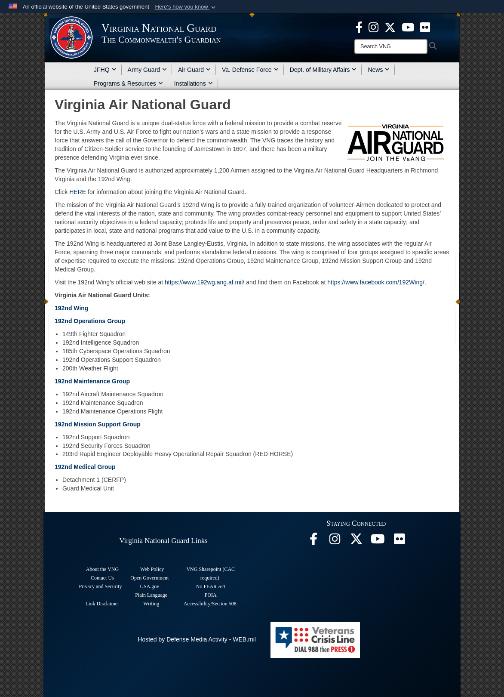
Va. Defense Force (250, 69)
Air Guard (194, 69)
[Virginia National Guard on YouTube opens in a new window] (408, 26)
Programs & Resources (128, 83)
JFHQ (105, 69)
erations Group (103, 321)
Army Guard (147, 69)
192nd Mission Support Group (98, 424)
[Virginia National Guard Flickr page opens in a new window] (425, 26)
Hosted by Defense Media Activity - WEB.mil (197, 639)
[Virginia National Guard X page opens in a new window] (390, 26)
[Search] (390, 46)
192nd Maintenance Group (92, 381)
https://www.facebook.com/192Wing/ (375, 282)
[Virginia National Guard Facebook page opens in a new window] (359, 26)
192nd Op (68, 321)
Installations (193, 83)
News (379, 69)
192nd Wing (71, 308)
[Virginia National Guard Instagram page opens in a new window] (373, 26)
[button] (186, 7)
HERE (77, 191)
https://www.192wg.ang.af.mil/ (204, 282)
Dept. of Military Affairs (323, 69)
